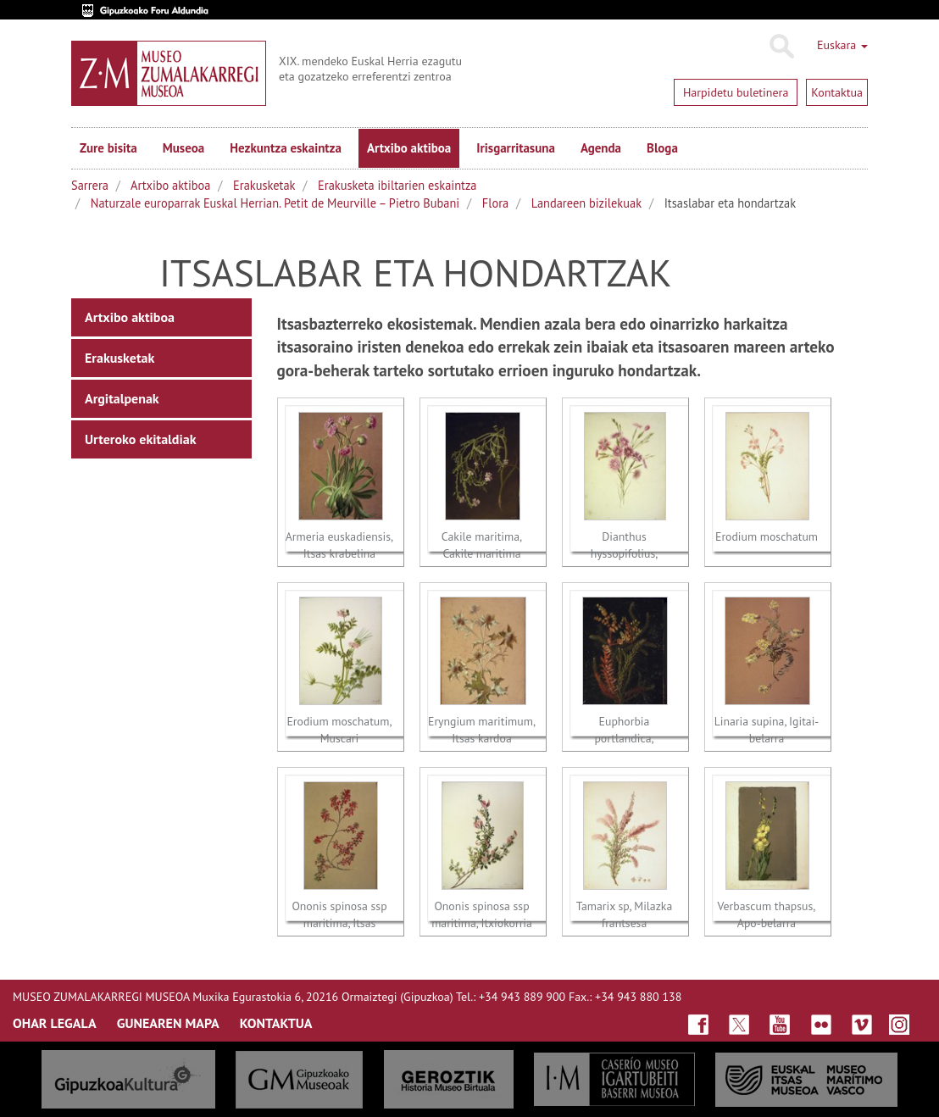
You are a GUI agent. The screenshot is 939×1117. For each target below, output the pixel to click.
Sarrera (89, 185)
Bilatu (781, 46)
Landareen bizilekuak (586, 203)
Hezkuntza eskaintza (286, 148)
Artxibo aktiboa (409, 148)
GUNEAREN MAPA (168, 1022)
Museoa (183, 148)
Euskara (842, 45)
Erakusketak (264, 185)
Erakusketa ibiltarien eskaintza (397, 185)
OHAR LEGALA (55, 1022)
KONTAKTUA (276, 1022)
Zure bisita (108, 148)
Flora (495, 203)
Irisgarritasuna (515, 148)
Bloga (662, 148)
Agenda (601, 148)
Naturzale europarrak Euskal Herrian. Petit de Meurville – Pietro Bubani (275, 203)
